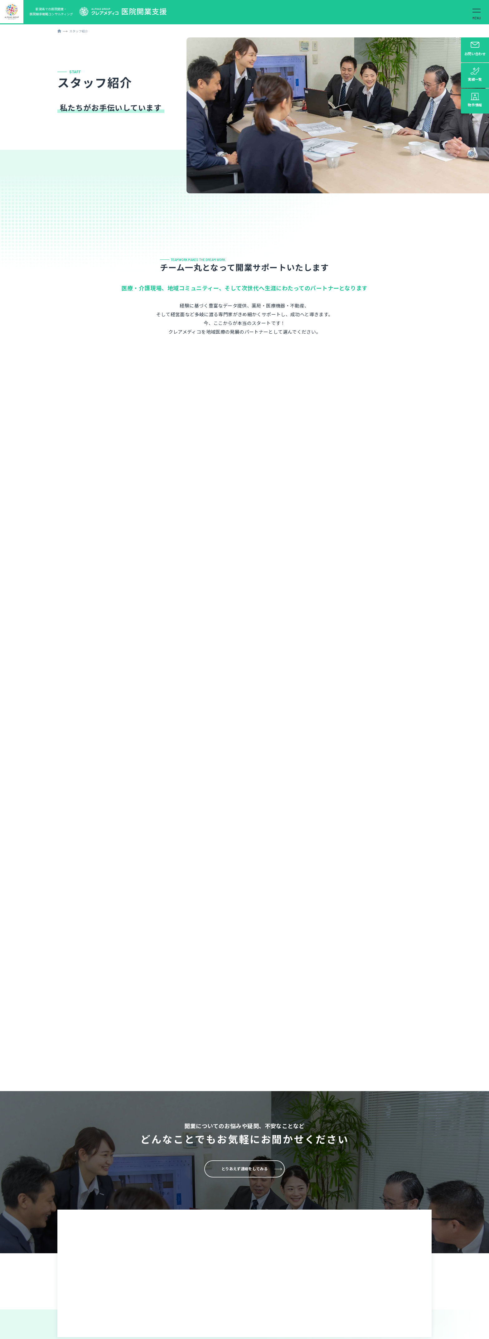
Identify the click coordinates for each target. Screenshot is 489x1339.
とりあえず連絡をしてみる (244, 1000)
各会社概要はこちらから (316, 1329)
